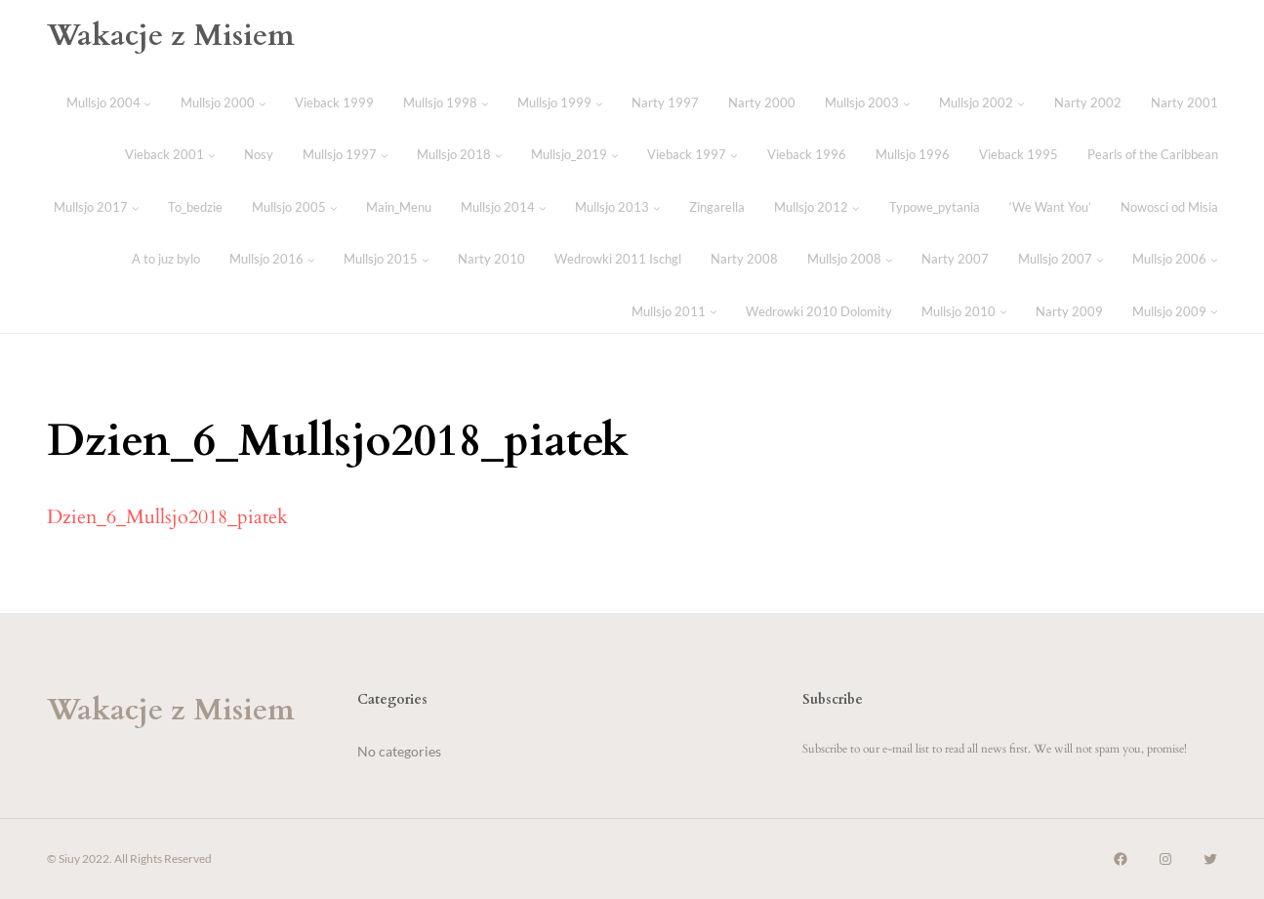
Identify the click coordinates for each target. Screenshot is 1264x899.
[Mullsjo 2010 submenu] (1003, 311)
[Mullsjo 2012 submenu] (856, 208)
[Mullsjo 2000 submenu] (262, 103)
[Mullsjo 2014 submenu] (543, 208)
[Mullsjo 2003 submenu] (907, 103)
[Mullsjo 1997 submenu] (384, 155)
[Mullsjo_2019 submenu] (615, 155)
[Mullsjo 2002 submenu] (1021, 103)
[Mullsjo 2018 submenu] (499, 155)
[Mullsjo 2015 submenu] (425, 260)
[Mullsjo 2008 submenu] (889, 260)
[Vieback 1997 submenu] (734, 155)
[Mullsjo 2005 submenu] (334, 208)
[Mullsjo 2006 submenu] (1214, 260)
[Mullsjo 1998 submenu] (485, 103)
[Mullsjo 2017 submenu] (136, 208)
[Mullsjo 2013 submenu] (657, 208)
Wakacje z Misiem (171, 36)
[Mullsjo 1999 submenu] (599, 103)
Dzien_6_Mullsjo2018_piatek (167, 517)
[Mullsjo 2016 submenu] (311, 260)
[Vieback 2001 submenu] (212, 155)
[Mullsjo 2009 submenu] (1214, 311)
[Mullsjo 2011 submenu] (713, 311)
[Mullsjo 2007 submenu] (1100, 260)
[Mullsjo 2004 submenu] (147, 103)
